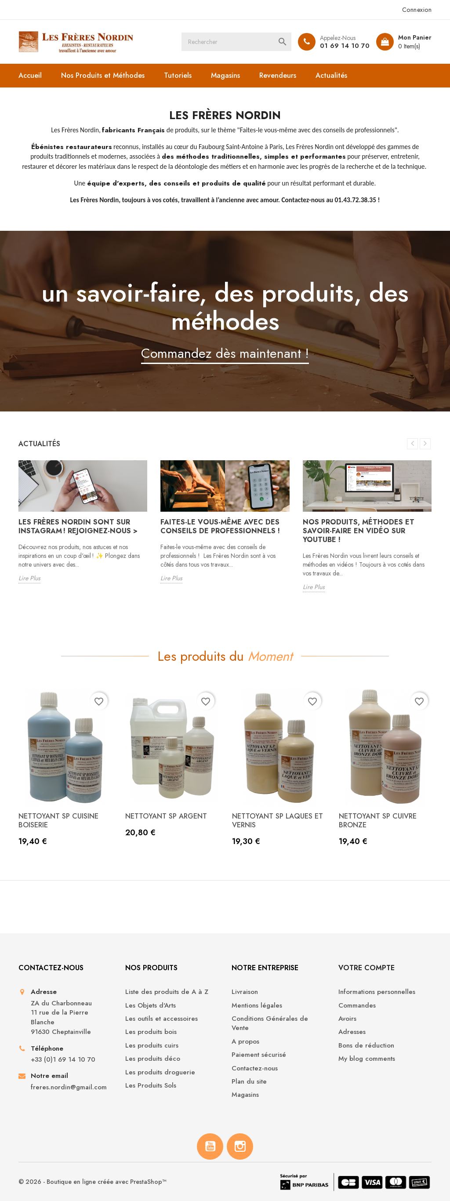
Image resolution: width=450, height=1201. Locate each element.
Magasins (225, 75)
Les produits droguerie (160, 1072)
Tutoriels (178, 75)
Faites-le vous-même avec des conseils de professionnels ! (220, 526)
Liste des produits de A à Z (166, 992)
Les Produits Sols (150, 1085)
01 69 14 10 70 (345, 46)
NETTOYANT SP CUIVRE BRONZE (378, 820)
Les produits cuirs (151, 1045)
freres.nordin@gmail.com (69, 1087)
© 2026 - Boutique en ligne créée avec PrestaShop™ (92, 1181)
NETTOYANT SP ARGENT (166, 816)
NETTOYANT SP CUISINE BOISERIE (58, 820)
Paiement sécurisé (259, 1054)
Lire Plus (29, 578)
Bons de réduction (366, 1045)
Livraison (245, 992)
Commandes (357, 1005)
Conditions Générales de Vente (270, 1023)
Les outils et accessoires (161, 1018)
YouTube (210, 1146)
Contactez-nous (255, 1068)
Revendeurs (277, 75)
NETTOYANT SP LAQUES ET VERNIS (277, 820)
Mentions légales (257, 1005)
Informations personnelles (376, 992)
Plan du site (249, 1081)
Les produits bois (151, 1032)
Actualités (331, 75)
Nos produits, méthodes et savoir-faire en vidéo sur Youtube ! (358, 531)
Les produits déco (152, 1058)
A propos (245, 1041)
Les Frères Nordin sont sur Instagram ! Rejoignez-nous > (78, 526)
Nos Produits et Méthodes (103, 75)
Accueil (30, 75)
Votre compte (366, 968)
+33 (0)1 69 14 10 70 (63, 1059)
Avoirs (347, 1018)
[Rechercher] (236, 42)
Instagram (240, 1146)
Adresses (352, 1032)
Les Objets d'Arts (150, 1005)
